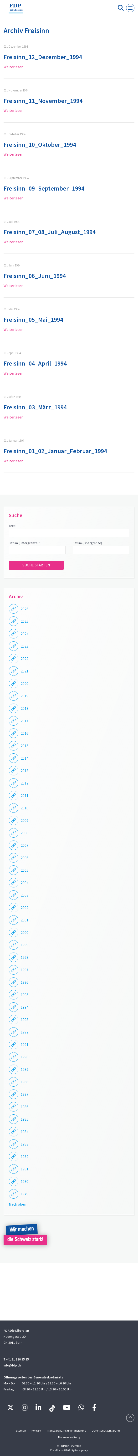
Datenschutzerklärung (106, 1430)
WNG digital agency (76, 1450)
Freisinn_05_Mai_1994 (33, 319)
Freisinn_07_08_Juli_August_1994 (50, 232)
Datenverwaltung (69, 1437)
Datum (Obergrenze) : (88, 543)
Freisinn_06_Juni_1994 (35, 276)
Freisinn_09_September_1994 (44, 188)
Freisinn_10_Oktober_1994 (40, 144)
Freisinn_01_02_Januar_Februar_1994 (55, 451)
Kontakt (36, 1430)
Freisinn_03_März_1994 (35, 407)
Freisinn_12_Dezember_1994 (43, 57)
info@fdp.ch (12, 1365)
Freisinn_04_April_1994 (35, 363)
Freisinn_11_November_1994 (43, 101)
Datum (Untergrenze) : (24, 543)
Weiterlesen (13, 66)
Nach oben (17, 1204)
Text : (12, 526)
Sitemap (20, 1430)
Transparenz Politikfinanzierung (66, 1430)
